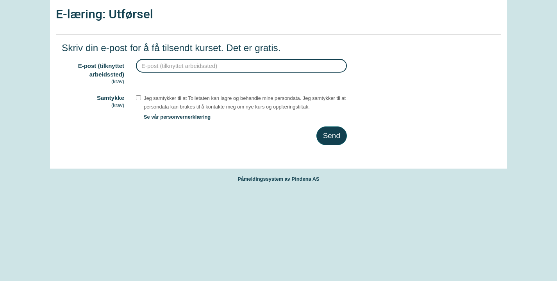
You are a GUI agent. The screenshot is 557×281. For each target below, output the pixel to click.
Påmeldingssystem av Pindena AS (278, 179)
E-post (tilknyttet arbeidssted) (93, 73)
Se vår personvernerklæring (177, 117)
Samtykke (93, 101)
